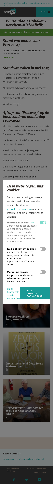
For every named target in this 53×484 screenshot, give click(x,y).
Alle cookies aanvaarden (35, 293)
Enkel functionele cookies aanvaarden (13, 293)
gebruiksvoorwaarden (19, 209)
